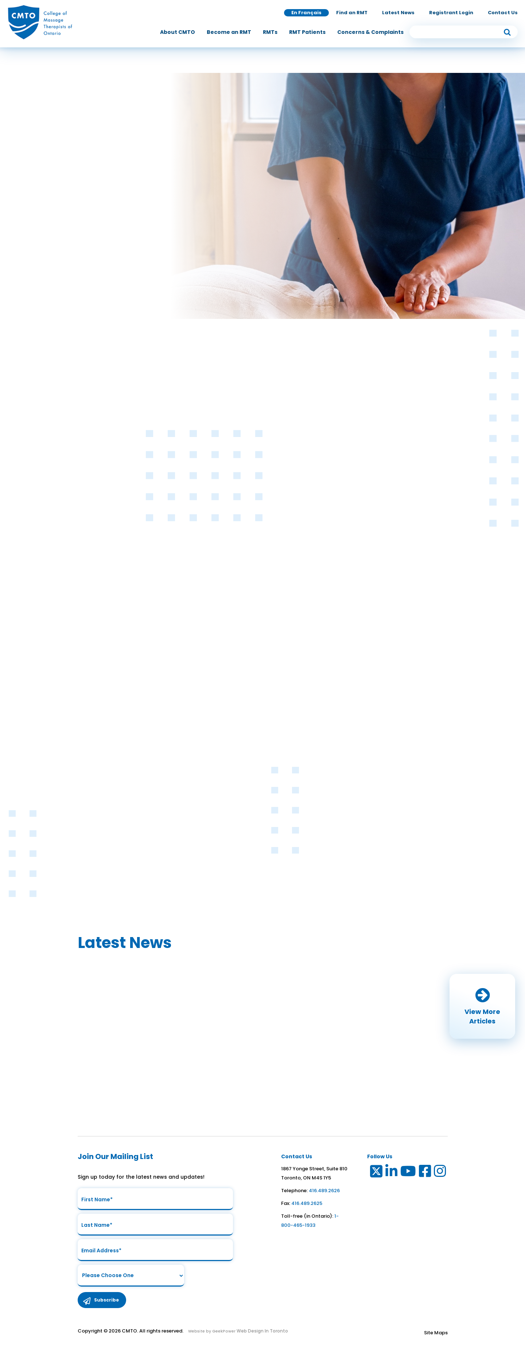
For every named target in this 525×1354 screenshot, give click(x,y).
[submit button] (507, 32)
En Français (306, 12)
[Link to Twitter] (375, 1172)
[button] (482, 1006)
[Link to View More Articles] (482, 1006)
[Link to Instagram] (440, 1172)
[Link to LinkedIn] (391, 1172)
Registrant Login (451, 12)
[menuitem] (177, 32)
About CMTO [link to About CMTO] (177, 32)
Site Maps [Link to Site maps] (436, 1332)
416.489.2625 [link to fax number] (306, 1203)
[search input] (463, 32)
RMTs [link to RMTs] (270, 32)
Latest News (398, 12)
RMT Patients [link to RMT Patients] (307, 32)
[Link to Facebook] (425, 1172)
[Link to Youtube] (408, 1172)
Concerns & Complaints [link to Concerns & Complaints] (370, 32)
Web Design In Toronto (262, 1331)
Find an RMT (352, 12)
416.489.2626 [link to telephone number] (324, 1190)
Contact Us (503, 12)
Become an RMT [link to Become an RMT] (229, 32)
